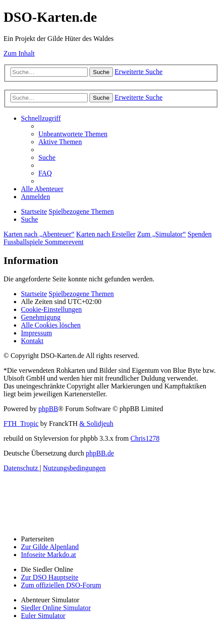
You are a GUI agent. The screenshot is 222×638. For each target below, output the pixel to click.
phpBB (48, 408)
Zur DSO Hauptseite (50, 577)
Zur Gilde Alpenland (50, 546)
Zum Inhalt (19, 53)
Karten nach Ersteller (106, 234)
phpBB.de (100, 453)
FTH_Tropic (20, 423)
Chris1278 (145, 438)
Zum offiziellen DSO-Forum (61, 585)
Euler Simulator (43, 615)
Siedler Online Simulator (56, 607)
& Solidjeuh (96, 423)
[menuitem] (72, 134)
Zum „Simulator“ (161, 234)
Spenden (200, 234)
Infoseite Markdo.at (48, 554)
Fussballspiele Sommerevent (43, 242)
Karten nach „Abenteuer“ (39, 234)
